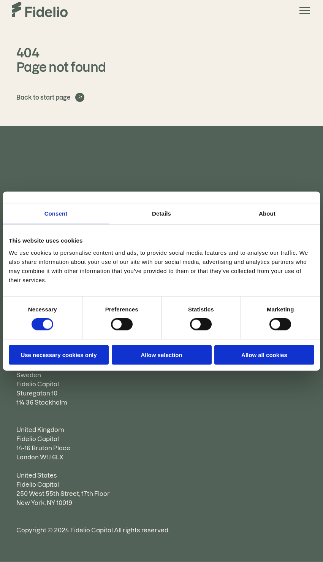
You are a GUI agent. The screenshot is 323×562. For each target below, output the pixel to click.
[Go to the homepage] (40, 10)
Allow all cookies (264, 354)
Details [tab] (161, 213)
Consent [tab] (56, 213)
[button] (302, 10)
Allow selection (161, 354)
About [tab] (267, 213)
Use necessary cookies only (59, 354)
